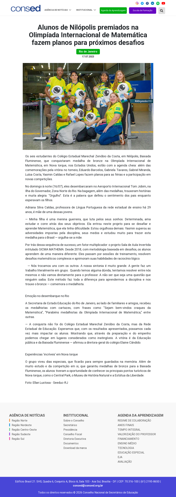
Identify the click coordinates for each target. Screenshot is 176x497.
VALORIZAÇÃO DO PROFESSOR (137, 434)
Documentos (71, 443)
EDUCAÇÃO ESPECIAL (131, 452)
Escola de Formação (142, 10)
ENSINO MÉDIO (127, 443)
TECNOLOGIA (126, 448)
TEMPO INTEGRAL (129, 429)
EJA (120, 457)
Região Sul (18, 438)
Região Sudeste (21, 434)
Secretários (70, 425)
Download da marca (75, 448)
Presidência (70, 429)
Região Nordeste (22, 425)
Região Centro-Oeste (24, 429)
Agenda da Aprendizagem (113, 10)
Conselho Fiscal (72, 434)
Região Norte (19, 420)
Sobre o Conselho (73, 420)
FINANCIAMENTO (128, 438)
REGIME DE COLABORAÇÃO (134, 420)
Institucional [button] (84, 10)
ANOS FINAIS (126, 425)
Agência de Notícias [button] (56, 10)
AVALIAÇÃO (125, 461)
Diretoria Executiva (74, 438)
